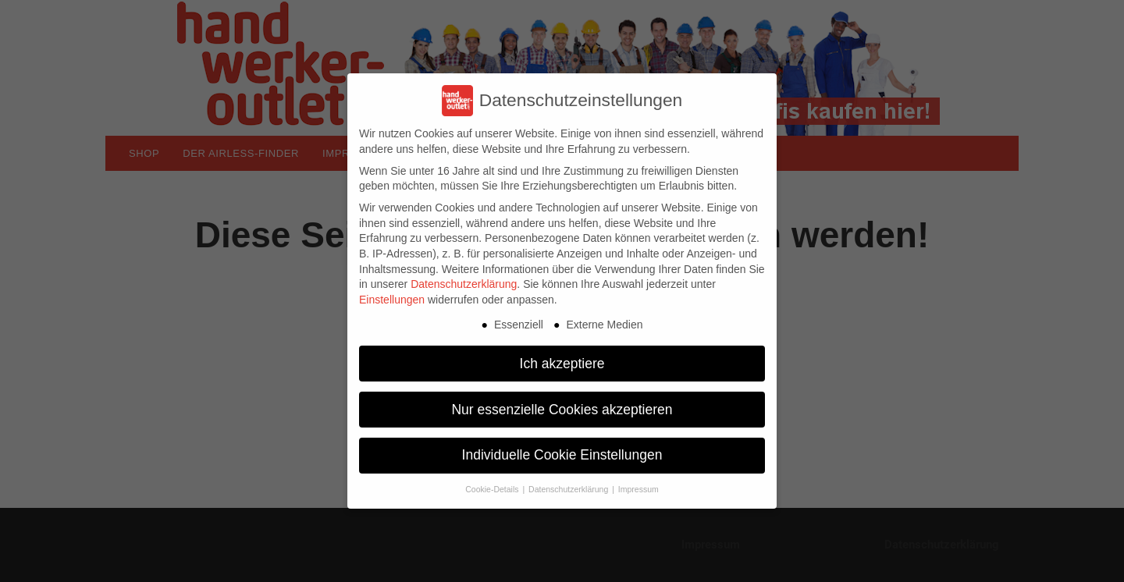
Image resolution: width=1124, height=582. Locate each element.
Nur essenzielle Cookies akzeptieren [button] (561, 409)
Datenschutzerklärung (464, 284)
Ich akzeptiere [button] (562, 363)
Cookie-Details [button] (493, 489)
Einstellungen (392, 299)
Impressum (638, 489)
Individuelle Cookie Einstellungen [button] (562, 455)
